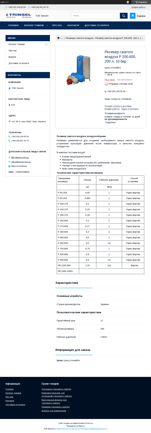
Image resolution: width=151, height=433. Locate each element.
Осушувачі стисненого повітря (56, 389)
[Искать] (124, 16)
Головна (13, 25)
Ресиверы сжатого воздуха (79, 38)
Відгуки (12, 57)
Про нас (57, 25)
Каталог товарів (34, 25)
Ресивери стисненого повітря (55, 407)
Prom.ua (89, 423)
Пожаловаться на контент (67, 429)
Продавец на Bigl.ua (75, 426)
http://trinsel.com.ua (20, 157)
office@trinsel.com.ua (21, 162)
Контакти (73, 25)
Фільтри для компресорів (54, 411)
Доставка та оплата (97, 25)
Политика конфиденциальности (93, 429)
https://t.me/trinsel (19, 166)
